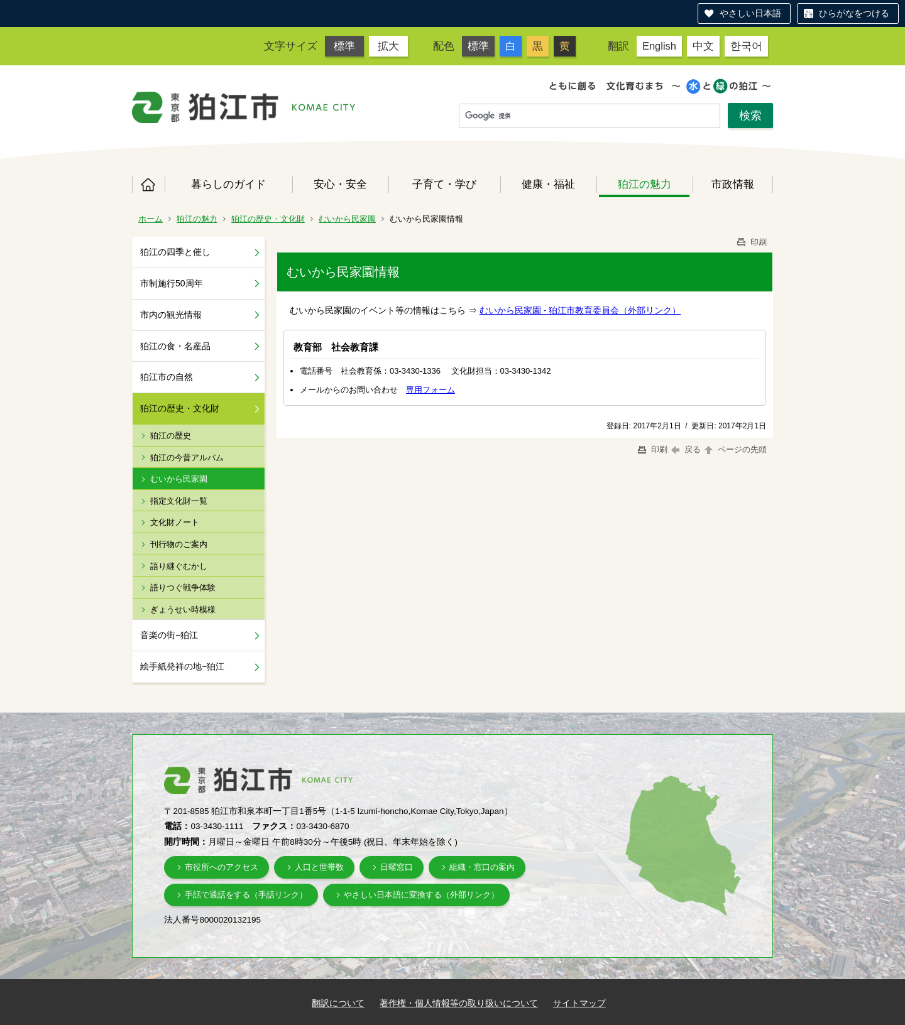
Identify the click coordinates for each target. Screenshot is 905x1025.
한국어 (746, 46)
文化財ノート (174, 522)
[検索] (589, 116)
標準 (344, 46)
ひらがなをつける (854, 13)
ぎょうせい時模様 (183, 609)
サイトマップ (579, 1003)
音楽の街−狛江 (169, 635)
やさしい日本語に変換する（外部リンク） (421, 894)
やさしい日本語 (750, 13)
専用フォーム (430, 389)
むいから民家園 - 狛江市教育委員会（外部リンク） (580, 310)
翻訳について (338, 1003)
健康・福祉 (548, 184)
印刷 (751, 242)
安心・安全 (340, 184)
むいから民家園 (347, 219)
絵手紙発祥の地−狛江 (182, 666)
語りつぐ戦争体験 (183, 587)
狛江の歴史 (170, 435)
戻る (686, 449)
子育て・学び (444, 184)
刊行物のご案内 (178, 544)
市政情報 (732, 184)
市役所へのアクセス (221, 867)
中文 (703, 46)
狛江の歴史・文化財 (268, 219)
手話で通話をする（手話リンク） (246, 894)
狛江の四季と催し (175, 252)
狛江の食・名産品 (175, 346)
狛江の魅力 (644, 184)
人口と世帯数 (319, 867)
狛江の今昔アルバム (187, 457)
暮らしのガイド (228, 184)
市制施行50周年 (171, 283)
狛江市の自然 (166, 377)
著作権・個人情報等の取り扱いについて (459, 1003)
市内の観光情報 (171, 315)
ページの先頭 (735, 449)
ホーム (148, 184)
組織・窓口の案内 (482, 867)
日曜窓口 (396, 867)
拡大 (388, 46)
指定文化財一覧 (178, 501)
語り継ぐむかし (178, 566)
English (659, 46)
